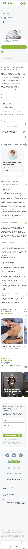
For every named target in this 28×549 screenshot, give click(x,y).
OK (23, 542)
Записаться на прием (12, 47)
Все (25, 144)
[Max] (19, 468)
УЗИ (8, 232)
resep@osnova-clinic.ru (14, 545)
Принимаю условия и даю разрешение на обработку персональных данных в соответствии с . (14, 442)
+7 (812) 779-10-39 (14, 473)
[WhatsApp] (8, 468)
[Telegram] (14, 468)
